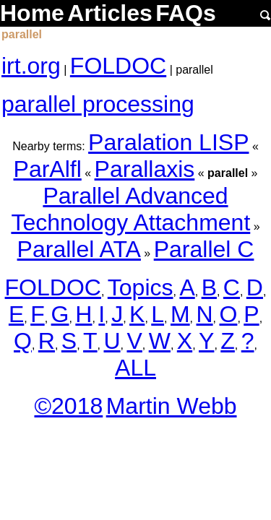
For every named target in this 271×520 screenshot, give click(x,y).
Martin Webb (171, 406)
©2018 (68, 406)
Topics (140, 287)
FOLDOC (118, 66)
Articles (109, 13)
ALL (135, 368)
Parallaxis (145, 169)
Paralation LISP (168, 142)
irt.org (31, 66)
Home (32, 13)
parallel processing (97, 104)
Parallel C (204, 249)
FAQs (185, 13)
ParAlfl (48, 169)
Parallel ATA (79, 249)
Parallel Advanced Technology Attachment (130, 209)
